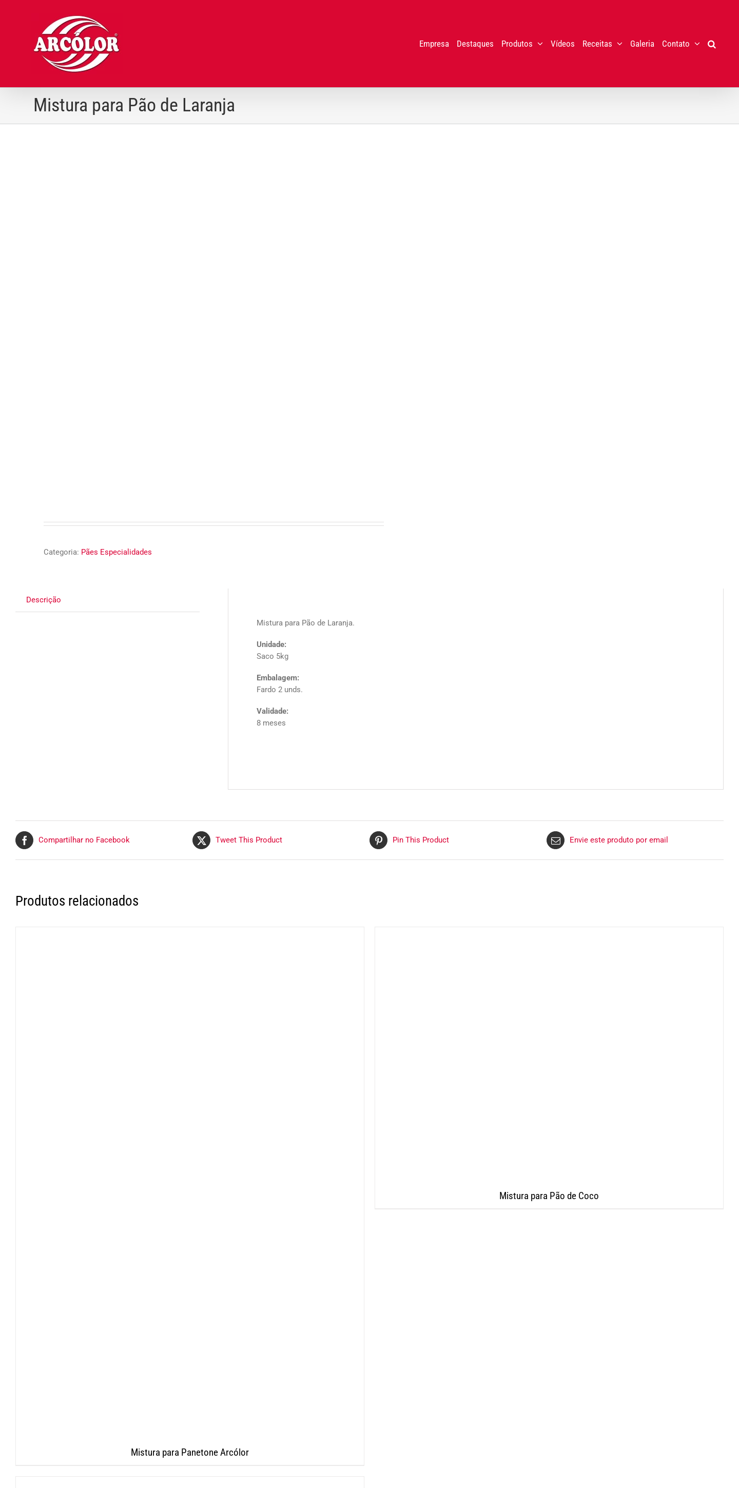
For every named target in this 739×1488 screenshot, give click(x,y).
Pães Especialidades (116, 552)
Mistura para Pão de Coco (549, 1196)
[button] (712, 43)
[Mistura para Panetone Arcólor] (190, 1183)
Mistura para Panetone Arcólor (190, 1452)
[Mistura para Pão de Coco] (549, 1055)
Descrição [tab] (43, 599)
